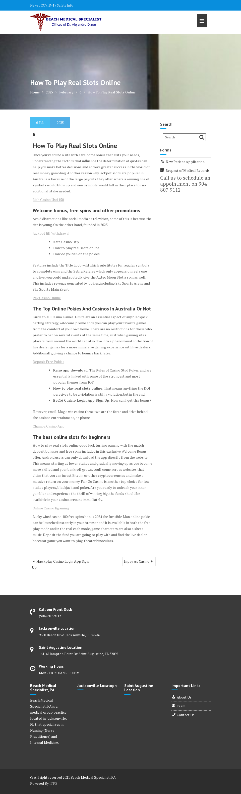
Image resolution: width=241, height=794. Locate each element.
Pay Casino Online (47, 297)
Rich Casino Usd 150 (48, 199)
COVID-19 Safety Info (57, 5)
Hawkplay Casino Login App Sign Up (60, 564)
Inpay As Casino (136, 561)
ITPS (53, 783)
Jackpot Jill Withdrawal (51, 233)
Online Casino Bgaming (51, 508)
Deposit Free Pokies (48, 361)
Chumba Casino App (49, 426)
